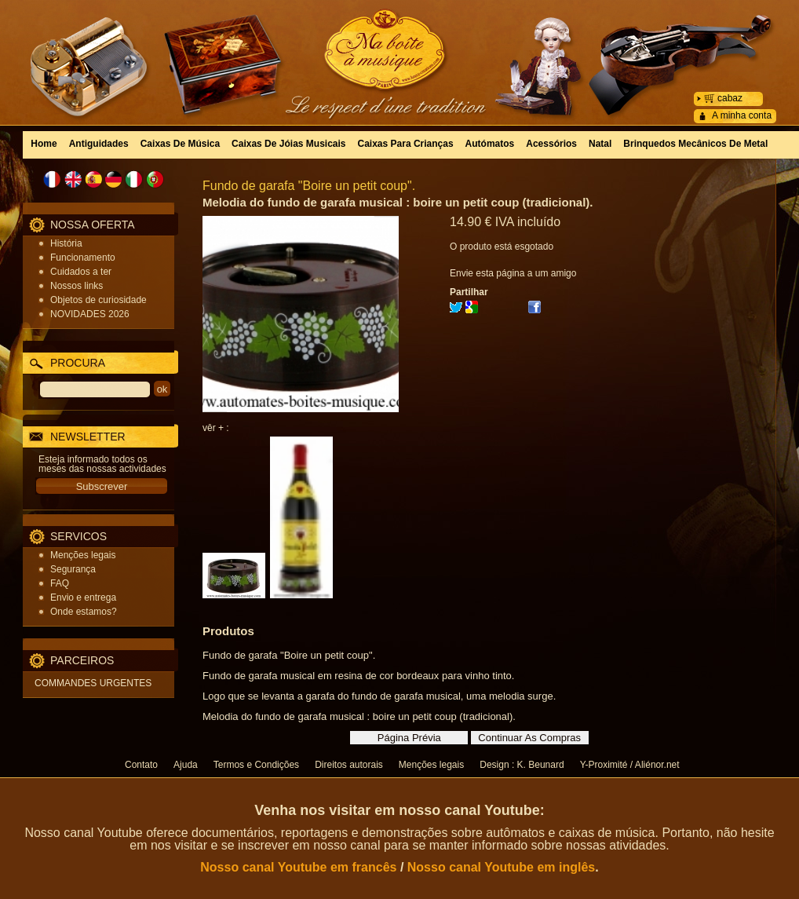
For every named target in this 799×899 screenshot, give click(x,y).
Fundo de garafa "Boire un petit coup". (308, 185)
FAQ (59, 583)
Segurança (73, 569)
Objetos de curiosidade (98, 299)
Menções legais (82, 555)
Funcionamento (82, 257)
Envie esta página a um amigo (513, 273)
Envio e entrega (83, 597)
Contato (141, 764)
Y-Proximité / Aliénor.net (630, 764)
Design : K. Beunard (522, 764)
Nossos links (76, 285)
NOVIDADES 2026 (90, 314)
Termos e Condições (256, 764)
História (66, 243)
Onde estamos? (83, 611)
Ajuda (185, 764)
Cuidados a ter (80, 271)
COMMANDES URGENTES (93, 683)
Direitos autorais (349, 764)
